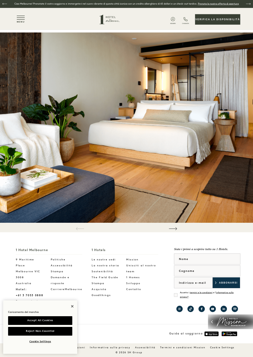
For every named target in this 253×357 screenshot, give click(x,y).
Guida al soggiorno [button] (186, 333)
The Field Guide (105, 277)
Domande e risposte (60, 280)
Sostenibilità (102, 271)
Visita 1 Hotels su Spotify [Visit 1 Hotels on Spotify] (235, 309)
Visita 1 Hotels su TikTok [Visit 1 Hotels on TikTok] (190, 309)
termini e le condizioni (201, 293)
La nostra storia (105, 265)
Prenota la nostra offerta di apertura (218, 4)
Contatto (133, 289)
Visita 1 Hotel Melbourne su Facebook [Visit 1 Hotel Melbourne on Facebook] (201, 309)
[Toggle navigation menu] (21, 19)
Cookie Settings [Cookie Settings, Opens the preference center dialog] (40, 341)
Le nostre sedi (104, 259)
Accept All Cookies (40, 320)
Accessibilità (61, 265)
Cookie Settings (222, 348)
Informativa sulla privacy (110, 348)
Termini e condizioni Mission (182, 348)
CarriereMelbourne (66, 289)
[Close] (72, 306)
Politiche (58, 259)
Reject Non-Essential (40, 331)
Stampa (57, 271)
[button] (4, 4)
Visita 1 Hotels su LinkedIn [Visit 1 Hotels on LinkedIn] (224, 309)
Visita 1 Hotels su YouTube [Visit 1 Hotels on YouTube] (213, 309)
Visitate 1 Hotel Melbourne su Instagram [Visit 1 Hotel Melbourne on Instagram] (179, 309)
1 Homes (133, 277)
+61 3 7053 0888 (29, 295)
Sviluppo (133, 283)
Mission (132, 259)
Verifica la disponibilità (217, 19)
